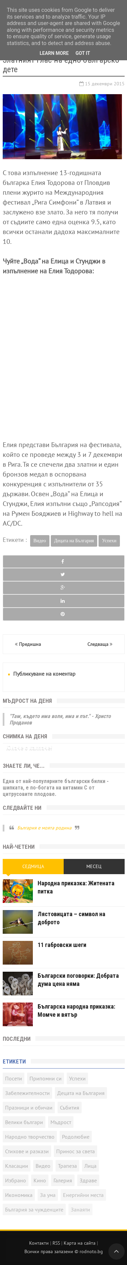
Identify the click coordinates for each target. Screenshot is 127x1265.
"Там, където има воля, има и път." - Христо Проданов (60, 719)
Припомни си (45, 1078)
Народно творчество (30, 1136)
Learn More (54, 53)
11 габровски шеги (62, 944)
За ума (48, 1195)
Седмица (33, 866)
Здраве (88, 1180)
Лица (90, 1165)
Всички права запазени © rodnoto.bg (63, 1251)
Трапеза (67, 1165)
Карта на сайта (80, 1243)
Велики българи (24, 1122)
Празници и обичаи (28, 1107)
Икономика (19, 1195)
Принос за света (75, 1151)
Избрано (15, 1180)
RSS (56, 1243)
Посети (13, 1078)
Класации (16, 1165)
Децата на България (74, 540)
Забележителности (27, 1093)
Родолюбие (75, 1136)
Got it (83, 53)
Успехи (109, 540)
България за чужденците (34, 1209)
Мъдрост (60, 1122)
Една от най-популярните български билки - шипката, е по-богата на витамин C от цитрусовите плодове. (56, 787)
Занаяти (80, 1209)
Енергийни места (83, 1195)
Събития (69, 1107)
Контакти (39, 1243)
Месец (94, 866)
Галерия (63, 1180)
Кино (40, 1180)
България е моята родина (44, 828)
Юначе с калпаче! (29, 747)
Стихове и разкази (27, 1151)
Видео (40, 540)
